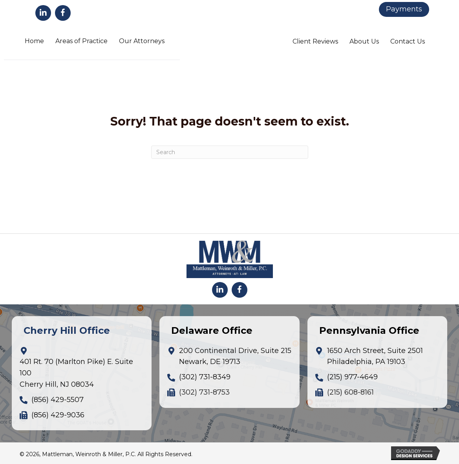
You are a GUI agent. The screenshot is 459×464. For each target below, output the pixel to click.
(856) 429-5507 (57, 399)
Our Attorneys (142, 41)
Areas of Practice (81, 41)
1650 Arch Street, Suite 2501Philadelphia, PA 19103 (375, 356)
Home (34, 41)
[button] (43, 13)
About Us (364, 41)
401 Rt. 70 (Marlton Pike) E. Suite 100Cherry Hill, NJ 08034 (76, 373)
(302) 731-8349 (204, 377)
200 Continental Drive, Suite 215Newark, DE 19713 (235, 356)
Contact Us (407, 41)
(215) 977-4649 (352, 377)
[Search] (229, 152)
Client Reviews (315, 41)
